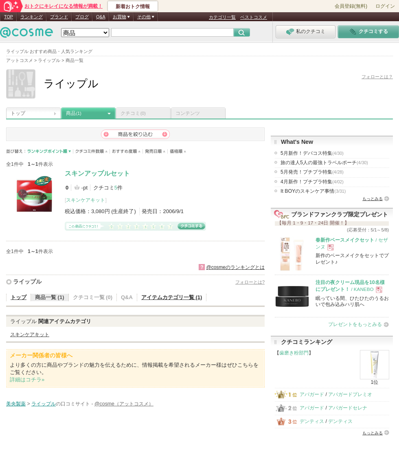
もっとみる (372, 198)
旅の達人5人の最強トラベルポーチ (324, 162)
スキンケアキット (85, 200)
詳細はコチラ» (27, 380)
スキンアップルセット (97, 173)
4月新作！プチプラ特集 (312, 182)
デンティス (312, 421)
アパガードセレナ (347, 408)
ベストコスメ (253, 17)
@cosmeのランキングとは (235, 267)
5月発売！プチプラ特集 (312, 172)
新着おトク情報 (133, 6)
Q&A (100, 16)
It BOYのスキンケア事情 (313, 191)
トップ (18, 113)
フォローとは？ (377, 76)
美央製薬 (16, 404)
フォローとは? (250, 282)
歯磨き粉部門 (294, 353)
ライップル (27, 281)
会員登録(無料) (351, 6)
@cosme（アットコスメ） (123, 404)
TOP (8, 16)
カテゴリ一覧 (222, 17)
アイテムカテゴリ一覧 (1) (171, 297)
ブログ (82, 16)
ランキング (31, 16)
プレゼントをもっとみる (355, 324)
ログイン (385, 6)
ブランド (59, 16)
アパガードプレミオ (350, 394)
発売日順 (155, 151)
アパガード (312, 394)
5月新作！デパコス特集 (312, 153)
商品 (73, 113)
